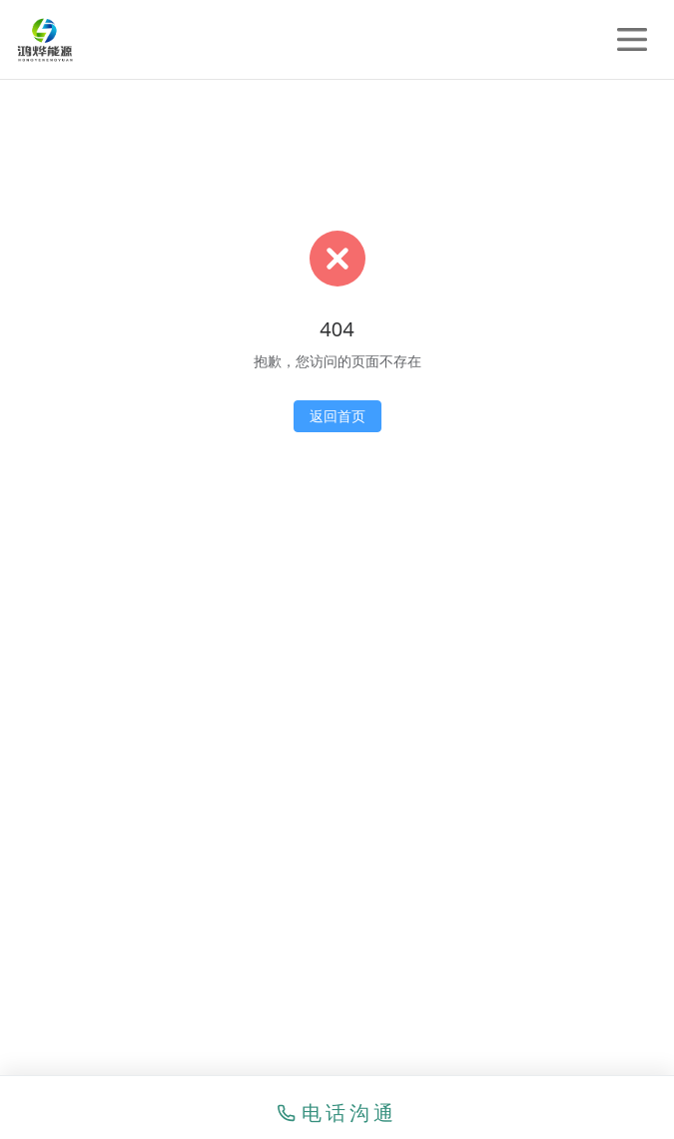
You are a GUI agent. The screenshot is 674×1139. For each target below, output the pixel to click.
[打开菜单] (632, 40)
